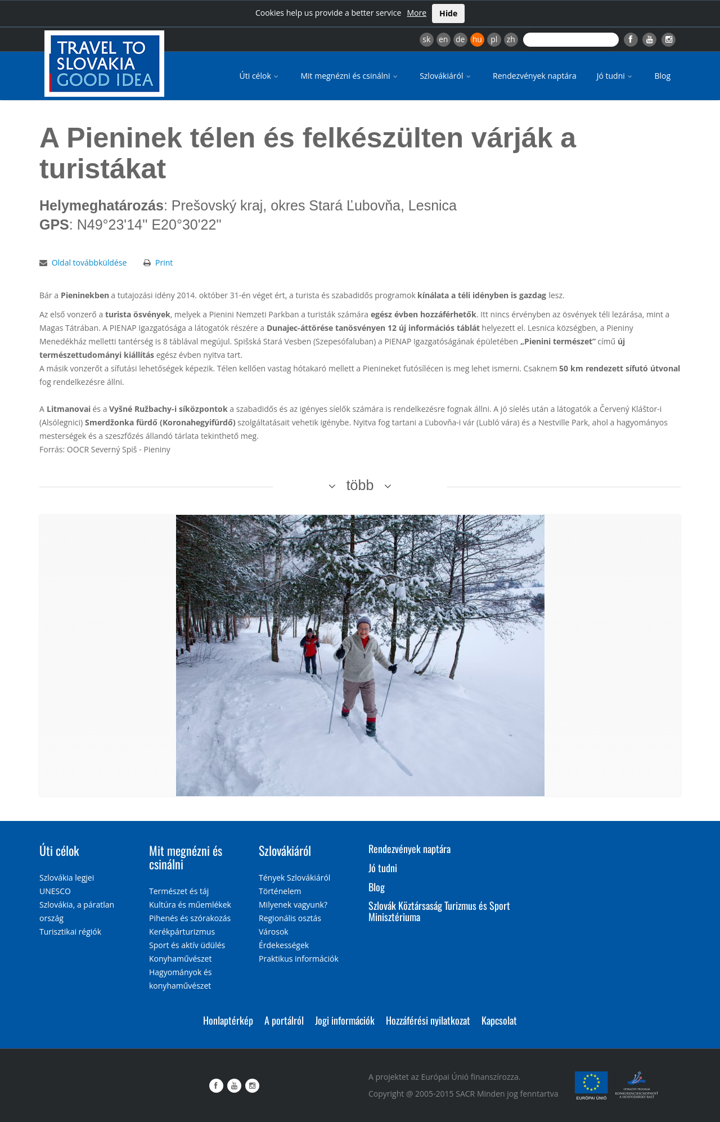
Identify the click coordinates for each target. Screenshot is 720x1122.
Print (164, 262)
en (443, 39)
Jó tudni (615, 75)
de (460, 39)
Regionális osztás (290, 918)
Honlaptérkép (228, 1020)
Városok (274, 931)
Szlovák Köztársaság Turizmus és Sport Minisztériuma (439, 911)
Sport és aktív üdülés (187, 945)
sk (426, 39)
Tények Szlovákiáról (294, 877)
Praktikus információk (299, 958)
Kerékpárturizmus (182, 931)
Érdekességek (284, 945)
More (416, 12)
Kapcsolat (499, 1020)
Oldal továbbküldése (89, 262)
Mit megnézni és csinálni (349, 75)
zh (511, 39)
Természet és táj (179, 891)
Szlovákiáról (446, 75)
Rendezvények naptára (535, 75)
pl (493, 39)
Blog (662, 75)
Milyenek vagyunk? (293, 904)
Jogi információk (345, 1020)
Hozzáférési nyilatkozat (428, 1020)
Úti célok (260, 75)
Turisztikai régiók (70, 931)
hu (477, 39)
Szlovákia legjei (66, 877)
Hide (448, 13)
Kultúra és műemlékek (190, 904)
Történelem (280, 891)
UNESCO (55, 891)
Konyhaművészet (180, 958)
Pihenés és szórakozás (190, 918)
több (360, 485)
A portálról (284, 1020)
